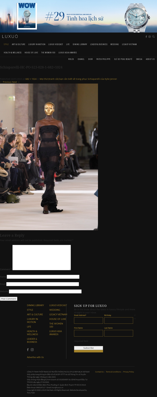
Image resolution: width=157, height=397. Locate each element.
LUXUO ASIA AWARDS (68, 52)
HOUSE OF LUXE (31, 52)
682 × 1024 (30, 78)
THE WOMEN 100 (48, 52)
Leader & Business (99, 44)
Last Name (108, 328)
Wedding (115, 44)
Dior (90, 59)
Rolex (71, 59)
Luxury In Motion (36, 44)
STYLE (6, 44)
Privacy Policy (129, 372)
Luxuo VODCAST (55, 44)
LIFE (68, 44)
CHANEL (81, 59)
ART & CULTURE (18, 44)
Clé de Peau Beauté (123, 59)
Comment (6, 269)
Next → (16, 81)
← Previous (5, 81)
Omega (139, 59)
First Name (78, 328)
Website (4, 291)
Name (3, 276)
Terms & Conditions (113, 372)
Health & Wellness (13, 52)
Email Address (80, 315)
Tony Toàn (31, 393)
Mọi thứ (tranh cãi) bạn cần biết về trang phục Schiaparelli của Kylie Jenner (78, 78)
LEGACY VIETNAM (129, 44)
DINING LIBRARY (80, 44)
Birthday (107, 315)
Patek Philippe (103, 59)
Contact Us (100, 372)
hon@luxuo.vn (57, 387)
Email (3, 284)
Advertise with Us (35, 357)
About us (150, 59)
